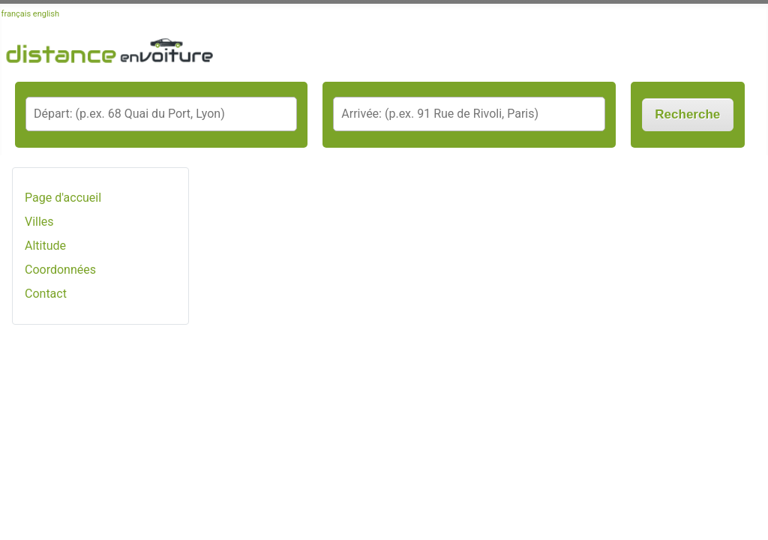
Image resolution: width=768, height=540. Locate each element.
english (46, 14)
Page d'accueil (63, 197)
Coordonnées (60, 269)
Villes (39, 221)
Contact (46, 293)
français (17, 14)
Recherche (687, 114)
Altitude (45, 245)
